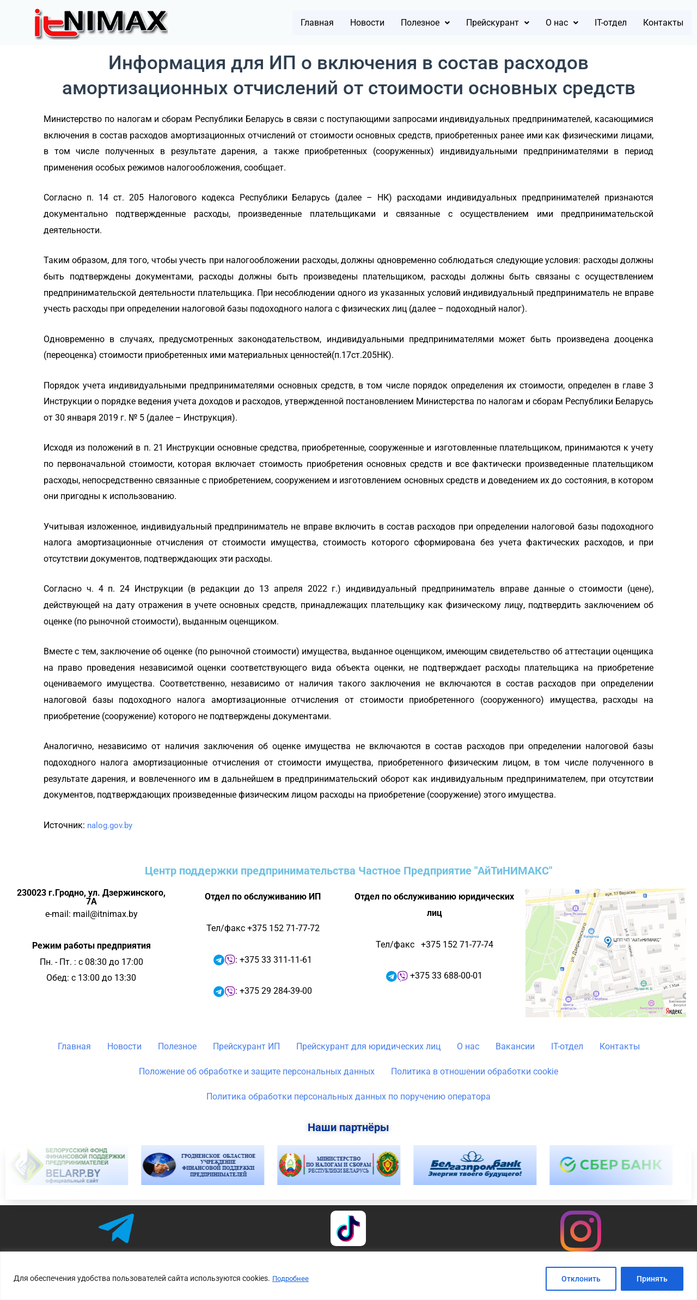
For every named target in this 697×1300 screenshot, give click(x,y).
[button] (379, 23)
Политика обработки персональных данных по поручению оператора (348, 1096)
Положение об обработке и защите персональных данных (257, 1071)
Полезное (380, 22)
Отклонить (581, 1278)
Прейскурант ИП (246, 1046)
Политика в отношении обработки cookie (474, 1071)
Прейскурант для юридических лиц (368, 1046)
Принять (652, 1278)
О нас (538, 22)
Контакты (657, 22)
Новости (311, 22)
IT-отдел (595, 22)
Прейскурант (464, 22)
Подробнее (291, 1278)
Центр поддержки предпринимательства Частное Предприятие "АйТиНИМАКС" (348, 870)
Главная (253, 22)
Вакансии (515, 1046)
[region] (348, 1276)
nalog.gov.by (111, 825)
